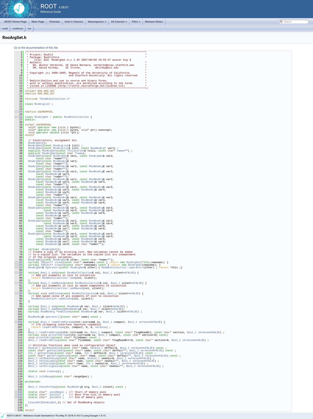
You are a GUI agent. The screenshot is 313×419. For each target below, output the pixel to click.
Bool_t (45, 272)
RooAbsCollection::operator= (122, 267)
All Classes (119, 22)
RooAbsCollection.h (55, 99)
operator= (52, 267)
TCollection (75, 151)
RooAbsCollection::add (58, 278)
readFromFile (48, 340)
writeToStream (59, 335)
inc (29, 28)
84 (18, 267)
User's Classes (74, 21)
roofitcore (18, 28)
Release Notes (154, 21)
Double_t (34, 348)
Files (136, 22)
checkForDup (47, 387)
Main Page (38, 21)
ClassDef (34, 402)
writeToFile (44, 337)
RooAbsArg (98, 148)
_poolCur (55, 394)
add (54, 272)
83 (18, 265)
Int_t (32, 353)
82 (18, 262)
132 (18, 392)
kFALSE (129, 272)
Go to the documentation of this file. (36, 47)
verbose (144, 322)
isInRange (46, 376)
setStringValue (50, 366)
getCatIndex (46, 353)
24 (18, 112)
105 (18, 322)
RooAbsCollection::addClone (51, 298)
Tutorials (54, 21)
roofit (5, 28)
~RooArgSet (48, 249)
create (59, 265)
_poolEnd (55, 397)
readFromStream (62, 322)
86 (18, 272)
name (120, 151)
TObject (46, 262)
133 (18, 394)
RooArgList (42, 104)
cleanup (52, 371)
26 (18, 117)
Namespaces (97, 22)
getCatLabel (55, 350)
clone (58, 262)
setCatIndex (47, 363)
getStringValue (58, 356)
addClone (55, 293)
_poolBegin (56, 392)
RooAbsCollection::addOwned (62, 288)
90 (18, 283)
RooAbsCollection (76, 117)
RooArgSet (42, 117)
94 (18, 293)
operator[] (53, 317)
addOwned (58, 283)
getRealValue (51, 348)
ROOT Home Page (15, 21)
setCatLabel (47, 361)
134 (18, 397)
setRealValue (48, 358)
